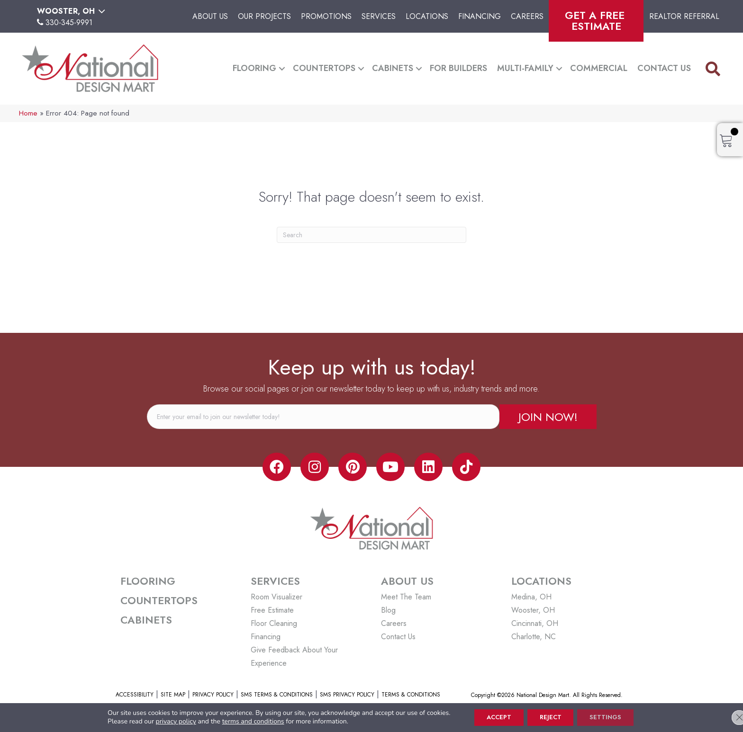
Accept (493, 717)
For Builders (458, 68)
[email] (323, 416)
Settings (611, 717)
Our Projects (264, 16)
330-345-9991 (68, 22)
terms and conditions (244, 720)
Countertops (324, 68)
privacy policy (166, 720)
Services (379, 16)
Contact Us (664, 68)
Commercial (598, 68)
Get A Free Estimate (596, 21)
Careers (527, 16)
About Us (210, 16)
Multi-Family (525, 68)
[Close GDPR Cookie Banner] (727, 716)
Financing (479, 16)
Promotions (326, 16)
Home (28, 113)
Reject (550, 717)
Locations (427, 16)
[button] (282, 68)
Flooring (254, 68)
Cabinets (392, 68)
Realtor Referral (684, 16)
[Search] (371, 235)
